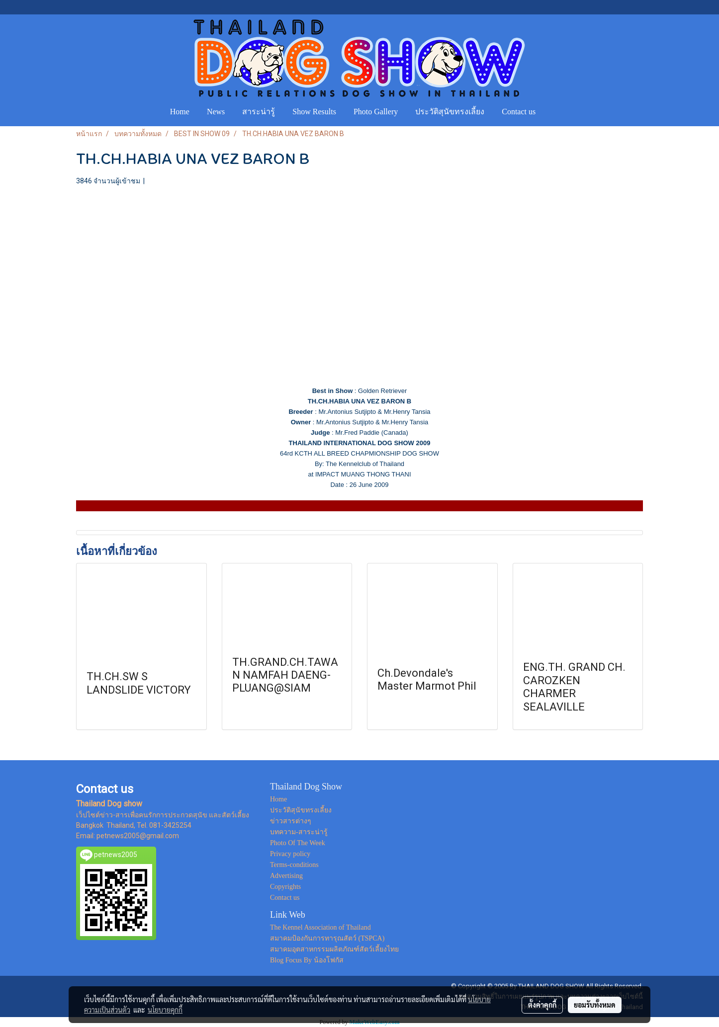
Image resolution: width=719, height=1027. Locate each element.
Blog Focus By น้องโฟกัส (307, 960)
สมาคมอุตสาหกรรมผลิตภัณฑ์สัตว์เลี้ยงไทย (334, 949)
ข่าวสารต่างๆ (290, 821)
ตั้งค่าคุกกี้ (542, 1004)
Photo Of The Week (297, 843)
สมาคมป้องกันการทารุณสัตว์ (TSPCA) (327, 938)
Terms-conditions (294, 865)
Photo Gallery (376, 111)
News (216, 111)
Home (179, 111)
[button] (553, 112)
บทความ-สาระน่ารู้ (299, 832)
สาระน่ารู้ (258, 111)
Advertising (286, 875)
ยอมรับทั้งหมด (595, 1004)
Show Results (314, 111)
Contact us (519, 111)
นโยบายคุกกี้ (165, 1009)
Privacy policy (290, 854)
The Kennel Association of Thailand (320, 927)
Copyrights (285, 886)
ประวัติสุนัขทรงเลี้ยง (449, 111)
